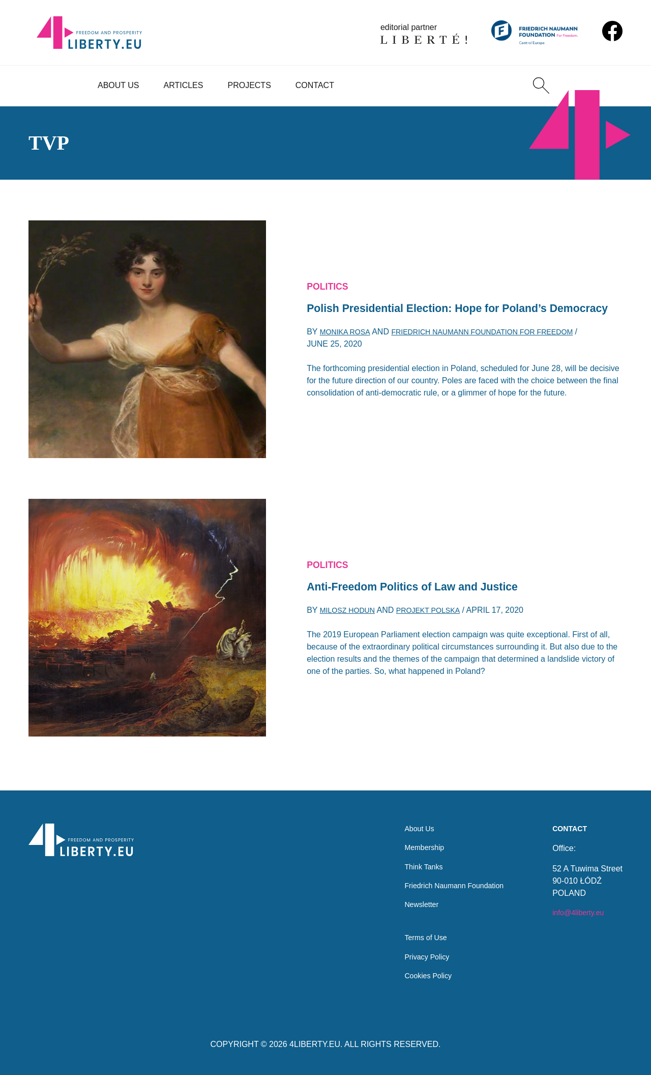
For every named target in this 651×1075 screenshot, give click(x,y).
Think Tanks (413, 857)
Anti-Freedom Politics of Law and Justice (426, 588)
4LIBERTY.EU (314, 1044)
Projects (249, 85)
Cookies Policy (418, 975)
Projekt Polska (439, 613)
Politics (330, 275)
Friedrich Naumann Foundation (448, 877)
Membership (414, 836)
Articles (183, 85)
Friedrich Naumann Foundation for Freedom (500, 344)
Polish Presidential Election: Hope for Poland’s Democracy (442, 309)
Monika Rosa (348, 344)
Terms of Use (415, 934)
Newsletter (411, 897)
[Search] (541, 85)
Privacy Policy (417, 954)
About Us (118, 85)
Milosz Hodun (351, 613)
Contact (314, 85)
